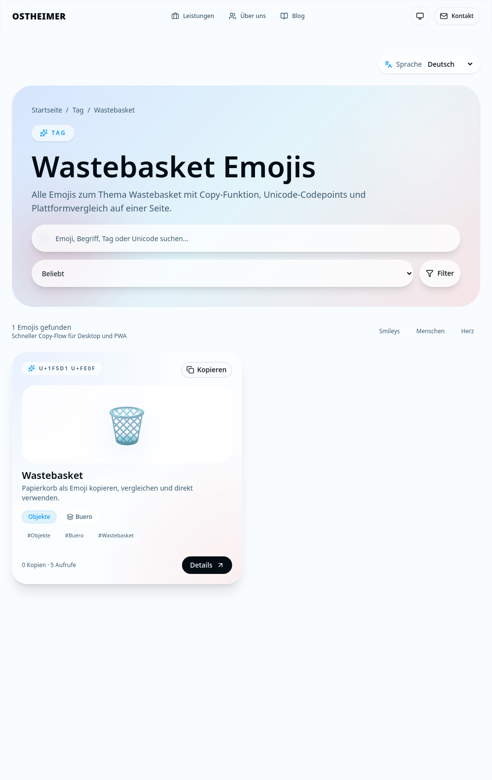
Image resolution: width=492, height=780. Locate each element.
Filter (440, 273)
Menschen (431, 331)
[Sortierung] (223, 273)
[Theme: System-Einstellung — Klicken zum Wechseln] (420, 16)
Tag (78, 109)
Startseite (47, 109)
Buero (79, 517)
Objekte (39, 517)
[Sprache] (450, 64)
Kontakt (457, 16)
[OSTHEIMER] (39, 16)
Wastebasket (114, 109)
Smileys (389, 331)
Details (207, 565)
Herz (467, 331)
